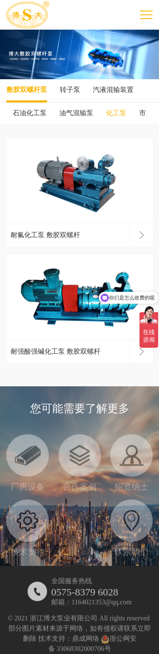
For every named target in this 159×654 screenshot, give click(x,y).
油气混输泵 (76, 112)
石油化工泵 (30, 112)
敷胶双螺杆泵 (26, 89)
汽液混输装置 (113, 89)
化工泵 (116, 112)
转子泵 (70, 89)
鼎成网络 (85, 642)
